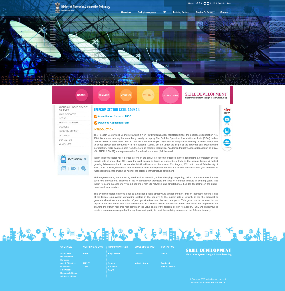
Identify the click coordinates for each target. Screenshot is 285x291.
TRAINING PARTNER (118, 247)
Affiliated (112, 266)
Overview (126, 12)
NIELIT (86, 263)
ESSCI (86, 253)
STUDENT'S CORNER (145, 247)
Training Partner (181, 12)
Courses (139, 253)
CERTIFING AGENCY (93, 247)
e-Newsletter (66, 270)
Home (191, 3)
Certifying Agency (146, 12)
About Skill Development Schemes (66, 256)
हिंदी (213, 3)
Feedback (165, 263)
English (221, 3)
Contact (224, 12)
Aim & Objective (68, 263)
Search (111, 263)
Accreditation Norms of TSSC (114, 116)
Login (229, 3)
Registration (114, 253)
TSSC (86, 266)
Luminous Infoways (214, 282)
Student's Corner (205, 12)
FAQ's (111, 270)
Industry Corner (142, 263)
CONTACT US (167, 247)
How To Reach (168, 266)
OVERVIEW (66, 247)
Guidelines (65, 266)
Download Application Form (113, 122)
